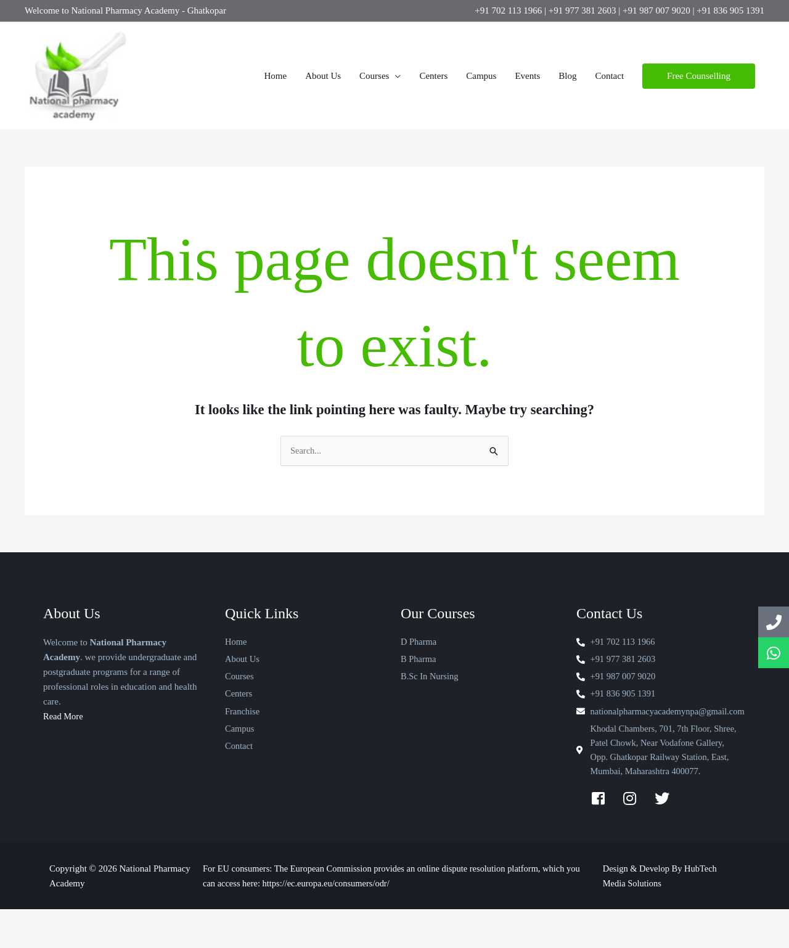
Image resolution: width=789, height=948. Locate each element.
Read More (63, 735)
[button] (698, 85)
